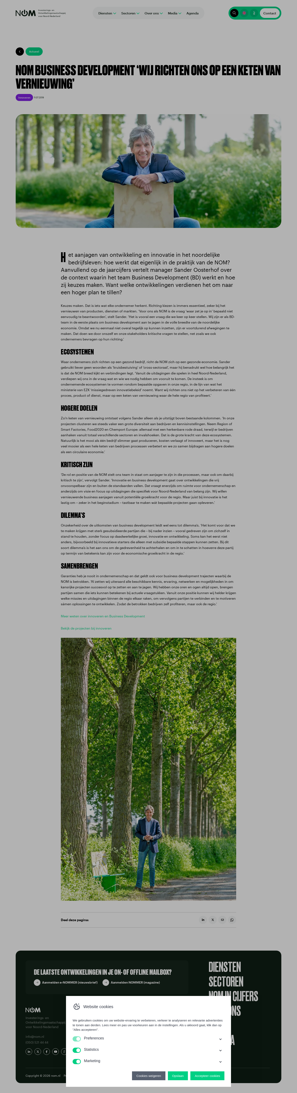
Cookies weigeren (148, 1076)
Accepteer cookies (207, 1076)
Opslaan (178, 1076)
